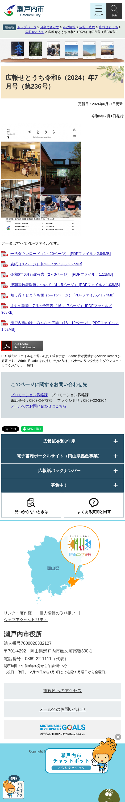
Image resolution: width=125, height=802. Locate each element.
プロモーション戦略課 (29, 395)
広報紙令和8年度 (59, 441)
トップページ (26, 27)
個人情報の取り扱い (58, 613)
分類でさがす (49, 27)
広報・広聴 (87, 27)
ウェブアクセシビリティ (26, 619)
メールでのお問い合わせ (62, 709)
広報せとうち (108, 27)
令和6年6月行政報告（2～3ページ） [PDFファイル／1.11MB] (61, 274)
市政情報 (69, 27)
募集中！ (59, 485)
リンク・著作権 (18, 613)
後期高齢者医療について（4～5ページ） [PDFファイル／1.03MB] (65, 285)
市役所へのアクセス (62, 690)
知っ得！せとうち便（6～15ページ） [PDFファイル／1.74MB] (62, 295)
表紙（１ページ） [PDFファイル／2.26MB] (46, 264)
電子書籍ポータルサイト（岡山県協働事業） (59, 456)
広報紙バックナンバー (59, 470)
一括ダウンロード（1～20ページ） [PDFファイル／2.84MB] (60, 253)
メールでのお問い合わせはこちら (38, 406)
